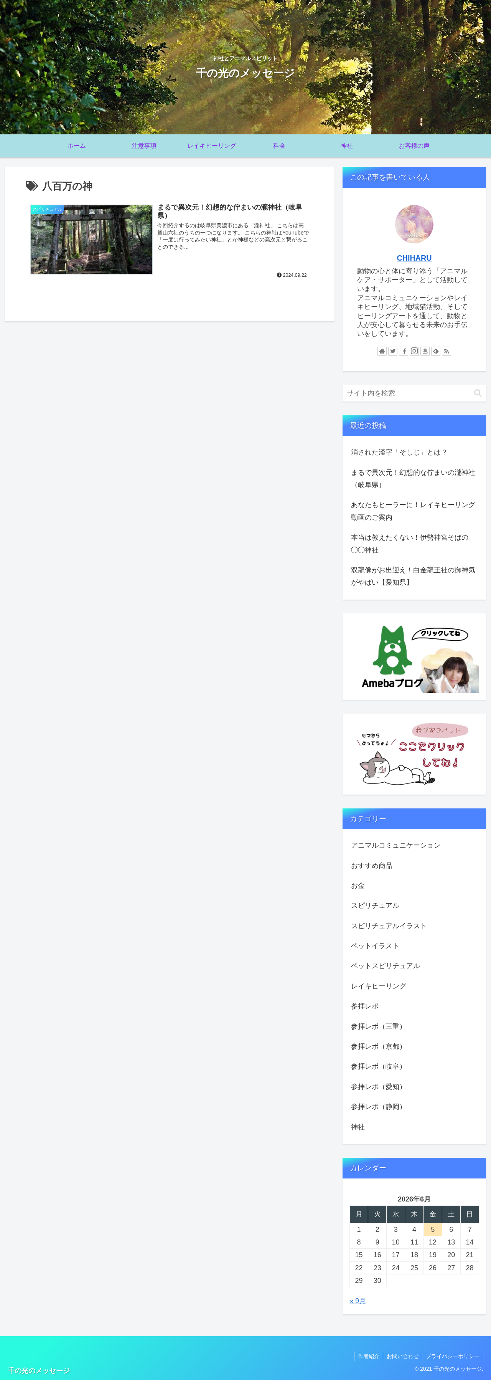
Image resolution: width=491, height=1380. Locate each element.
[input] (414, 393)
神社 (358, 1127)
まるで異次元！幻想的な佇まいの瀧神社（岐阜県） (413, 479)
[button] (478, 393)
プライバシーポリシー (452, 1356)
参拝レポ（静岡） (378, 1107)
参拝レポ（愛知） (378, 1087)
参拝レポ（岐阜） (378, 1066)
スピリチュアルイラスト (389, 926)
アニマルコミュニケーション (396, 845)
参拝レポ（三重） (378, 1026)
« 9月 (357, 1301)
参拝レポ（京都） (378, 1046)
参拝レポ (365, 1006)
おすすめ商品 (371, 865)
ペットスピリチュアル (385, 966)
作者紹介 (366, 1356)
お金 (358, 885)
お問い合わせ (401, 1356)
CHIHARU (414, 258)
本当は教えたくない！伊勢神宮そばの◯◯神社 (409, 544)
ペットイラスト (375, 946)
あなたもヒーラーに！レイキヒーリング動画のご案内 (413, 511)
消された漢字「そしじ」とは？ (399, 452)
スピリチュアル (375, 905)
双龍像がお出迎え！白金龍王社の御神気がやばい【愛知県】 (413, 576)
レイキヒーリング (378, 986)
